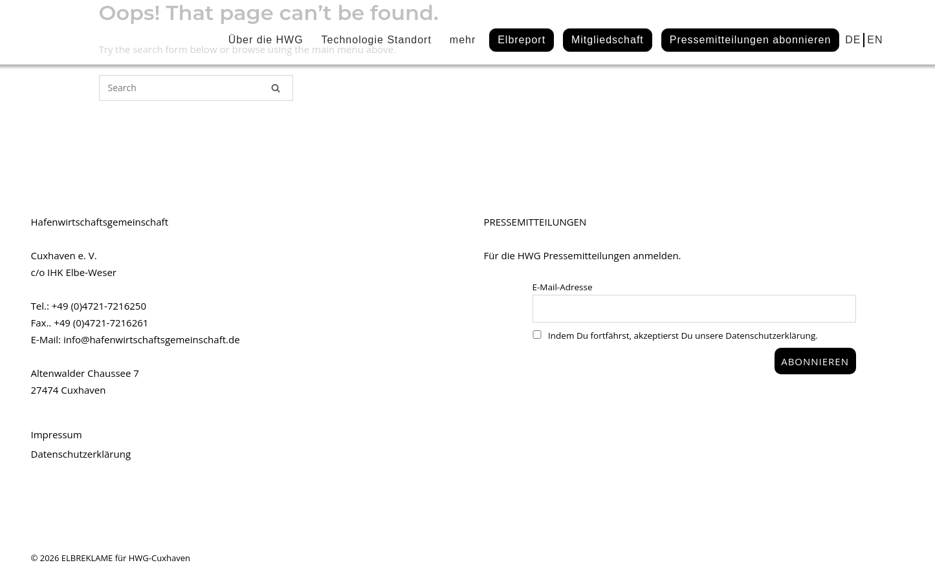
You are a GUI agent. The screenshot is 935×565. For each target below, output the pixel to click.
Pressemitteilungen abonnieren (750, 39)
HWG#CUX (95, 33)
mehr (463, 39)
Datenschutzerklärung (81, 453)
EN (875, 39)
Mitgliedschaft (607, 39)
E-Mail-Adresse (563, 287)
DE (853, 39)
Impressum (56, 434)
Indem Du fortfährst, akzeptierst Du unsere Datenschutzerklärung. (675, 335)
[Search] (275, 88)
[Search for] (196, 88)
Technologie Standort (377, 39)
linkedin (897, 38)
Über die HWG (265, 39)
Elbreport (521, 39)
